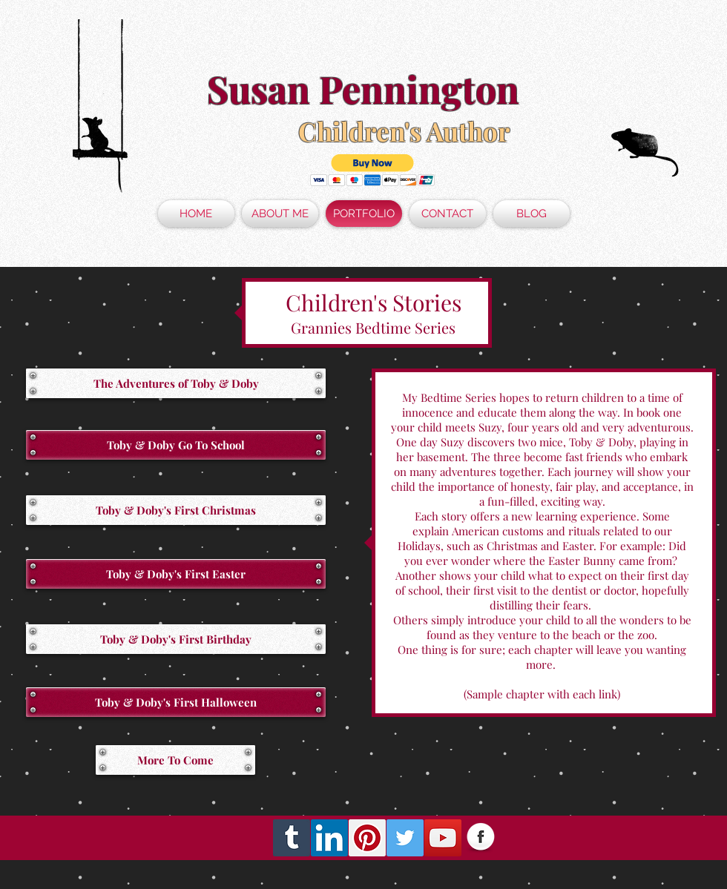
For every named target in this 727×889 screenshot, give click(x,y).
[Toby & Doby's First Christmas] (176, 510)
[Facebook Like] (623, 838)
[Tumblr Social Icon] (291, 837)
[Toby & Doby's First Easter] (176, 574)
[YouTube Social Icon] (442, 837)
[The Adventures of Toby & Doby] (176, 383)
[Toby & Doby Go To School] (176, 445)
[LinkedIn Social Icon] (329, 837)
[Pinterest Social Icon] (367, 837)
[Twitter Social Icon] (405, 837)
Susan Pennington (363, 88)
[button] (372, 170)
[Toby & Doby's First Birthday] (176, 639)
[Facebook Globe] (480, 837)
